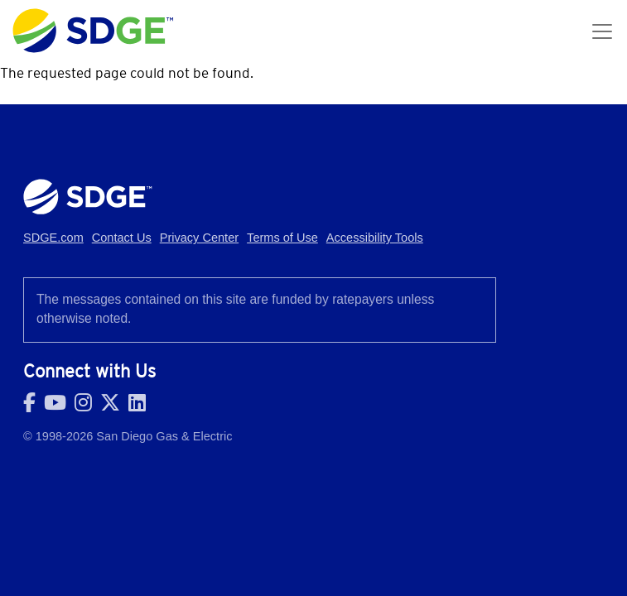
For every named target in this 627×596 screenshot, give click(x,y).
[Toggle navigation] (602, 31)
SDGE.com (53, 237)
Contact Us (122, 237)
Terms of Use (282, 237)
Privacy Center (199, 237)
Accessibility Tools (374, 237)
